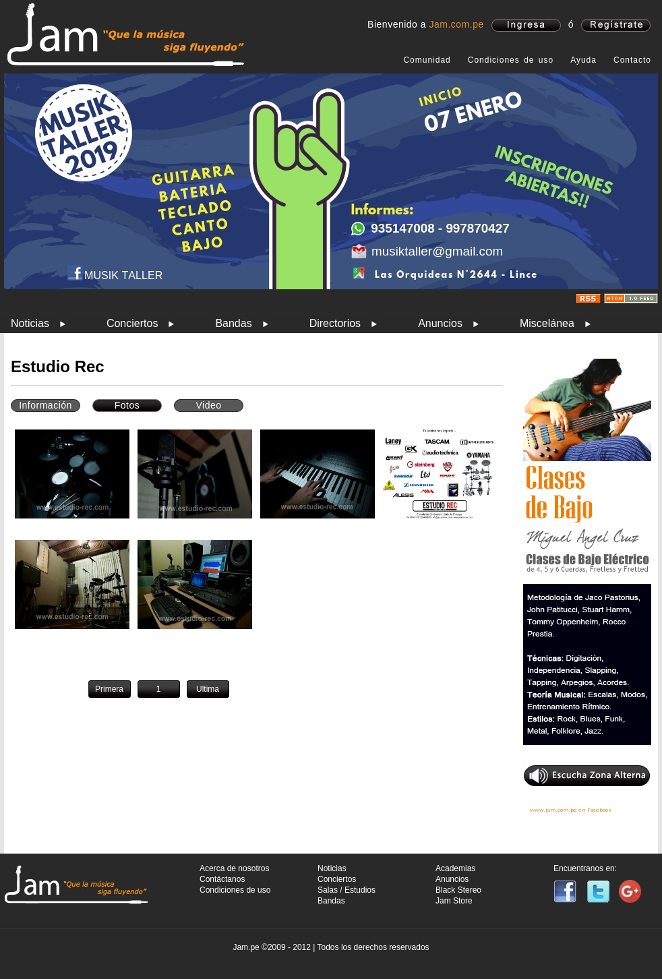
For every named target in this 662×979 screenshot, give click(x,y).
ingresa (526, 25)
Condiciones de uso (510, 60)
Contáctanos (222, 879)
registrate (615, 25)
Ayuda (583, 60)
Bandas (233, 323)
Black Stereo (458, 890)
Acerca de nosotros (234, 868)
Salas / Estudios (346, 890)
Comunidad (426, 60)
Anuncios (440, 323)
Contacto (632, 60)
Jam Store (454, 901)
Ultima (207, 689)
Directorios (335, 323)
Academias (455, 868)
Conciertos (132, 323)
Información (45, 405)
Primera (109, 689)
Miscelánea (547, 323)
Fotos (127, 405)
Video (208, 405)
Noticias (30, 323)
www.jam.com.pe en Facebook (570, 809)
